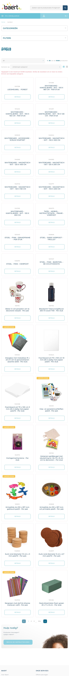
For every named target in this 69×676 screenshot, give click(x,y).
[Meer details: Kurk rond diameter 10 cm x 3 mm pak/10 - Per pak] (17, 542)
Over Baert (5, 674)
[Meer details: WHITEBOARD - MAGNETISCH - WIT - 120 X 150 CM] (17, 186)
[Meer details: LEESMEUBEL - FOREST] (17, 85)
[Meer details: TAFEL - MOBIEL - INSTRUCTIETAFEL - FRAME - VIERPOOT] (51, 211)
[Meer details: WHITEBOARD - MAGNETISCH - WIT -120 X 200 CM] (51, 161)
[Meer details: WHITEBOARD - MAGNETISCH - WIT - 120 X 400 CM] (17, 161)
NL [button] (66, 16)
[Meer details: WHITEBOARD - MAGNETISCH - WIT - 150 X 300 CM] (51, 137)
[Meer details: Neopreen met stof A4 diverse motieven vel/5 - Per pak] (17, 590)
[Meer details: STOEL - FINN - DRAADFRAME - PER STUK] (17, 236)
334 (39, 621)
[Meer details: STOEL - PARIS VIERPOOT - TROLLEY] (51, 236)
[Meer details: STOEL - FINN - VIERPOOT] (17, 261)
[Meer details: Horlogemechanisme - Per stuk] (17, 445)
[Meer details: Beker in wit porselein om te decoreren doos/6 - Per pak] (17, 296)
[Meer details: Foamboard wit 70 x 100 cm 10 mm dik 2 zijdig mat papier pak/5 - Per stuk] (51, 345)
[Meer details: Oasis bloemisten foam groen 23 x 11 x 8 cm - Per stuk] (51, 590)
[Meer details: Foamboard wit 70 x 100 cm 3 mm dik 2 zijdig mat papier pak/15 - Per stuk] (17, 396)
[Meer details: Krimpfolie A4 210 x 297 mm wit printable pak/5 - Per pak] (51, 494)
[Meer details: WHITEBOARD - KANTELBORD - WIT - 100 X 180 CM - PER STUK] (51, 85)
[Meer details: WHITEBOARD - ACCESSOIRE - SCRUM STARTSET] (17, 137)
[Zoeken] (46, 7)
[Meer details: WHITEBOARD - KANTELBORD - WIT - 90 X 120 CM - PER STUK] (51, 112)
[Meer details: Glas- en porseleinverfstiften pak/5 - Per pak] (51, 396)
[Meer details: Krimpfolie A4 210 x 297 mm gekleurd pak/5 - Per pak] (17, 494)
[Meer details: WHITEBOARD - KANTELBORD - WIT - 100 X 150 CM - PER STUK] (17, 112)
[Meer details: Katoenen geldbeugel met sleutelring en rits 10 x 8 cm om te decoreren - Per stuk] (51, 445)
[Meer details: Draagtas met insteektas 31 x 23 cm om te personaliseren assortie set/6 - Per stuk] (17, 345)
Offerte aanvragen (42, 674)
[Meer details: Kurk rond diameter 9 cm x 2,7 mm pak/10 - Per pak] (51, 542)
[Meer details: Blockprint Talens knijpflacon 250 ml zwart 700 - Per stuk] (51, 296)
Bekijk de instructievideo (18, 642)
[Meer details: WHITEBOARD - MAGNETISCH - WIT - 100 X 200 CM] (51, 186)
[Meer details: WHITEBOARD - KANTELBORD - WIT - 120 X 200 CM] (17, 211)
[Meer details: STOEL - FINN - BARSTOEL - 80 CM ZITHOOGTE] (51, 261)
